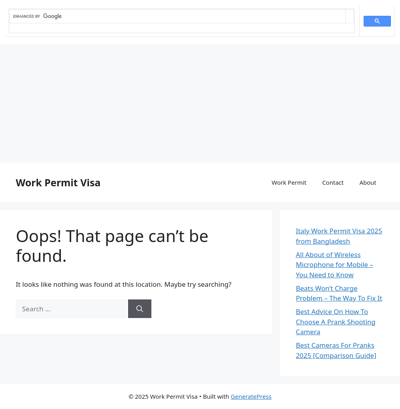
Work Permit (289, 182)
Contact (332, 182)
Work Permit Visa (58, 182)
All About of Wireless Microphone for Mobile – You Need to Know (334, 264)
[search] (177, 16)
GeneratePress (251, 396)
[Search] (139, 308)
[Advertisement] (200, 103)
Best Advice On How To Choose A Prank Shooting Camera (335, 321)
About (367, 182)
